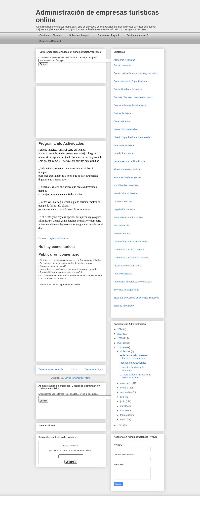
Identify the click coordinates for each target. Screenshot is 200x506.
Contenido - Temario (50, 35)
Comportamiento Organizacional (130, 81)
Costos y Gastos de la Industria (130, 105)
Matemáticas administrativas (128, 217)
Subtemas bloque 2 (108, 35)
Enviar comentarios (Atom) (78, 378)
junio (123, 401)
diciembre (125, 351)
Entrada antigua (94, 369)
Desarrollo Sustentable (126, 129)
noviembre (126, 383)
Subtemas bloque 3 (137, 35)
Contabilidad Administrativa (128, 89)
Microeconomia (122, 233)
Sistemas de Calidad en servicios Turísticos (136, 297)
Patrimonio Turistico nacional (129, 249)
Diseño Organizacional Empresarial (132, 137)
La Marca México (123, 201)
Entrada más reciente (50, 369)
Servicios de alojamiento (126, 289)
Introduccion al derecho (126, 193)
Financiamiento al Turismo (127, 169)
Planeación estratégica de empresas (133, 281)
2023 (120, 333)
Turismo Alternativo (124, 305)
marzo (123, 410)
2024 (120, 329)
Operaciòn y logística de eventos (131, 241)
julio (122, 396)
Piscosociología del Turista (128, 265)
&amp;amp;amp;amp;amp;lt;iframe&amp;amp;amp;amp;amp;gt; (76, 72)
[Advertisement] (10, 445)
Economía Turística (124, 145)
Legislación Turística (58, 238)
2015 (120, 338)
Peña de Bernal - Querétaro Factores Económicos (133, 357)
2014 (120, 343)
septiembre (126, 392)
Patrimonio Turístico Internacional (131, 257)
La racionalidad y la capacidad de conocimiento (135, 376)
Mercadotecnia (121, 225)
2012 (120, 425)
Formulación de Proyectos (127, 177)
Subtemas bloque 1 (80, 35)
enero (123, 419)
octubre (124, 387)
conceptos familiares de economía (131, 368)
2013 (120, 347)
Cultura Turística (122, 113)
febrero (124, 415)
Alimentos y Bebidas (124, 60)
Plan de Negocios (123, 273)
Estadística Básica (123, 153)
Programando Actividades (132, 362)
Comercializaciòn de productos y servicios (135, 73)
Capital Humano (122, 65)
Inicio (74, 369)
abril (122, 406)
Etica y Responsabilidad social (129, 161)
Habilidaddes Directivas (126, 185)
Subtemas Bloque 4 (50, 41)
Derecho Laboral (122, 121)
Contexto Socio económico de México (133, 97)
